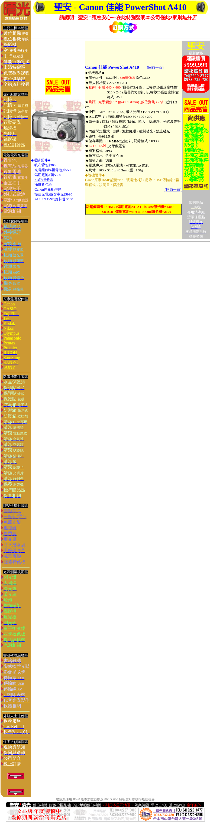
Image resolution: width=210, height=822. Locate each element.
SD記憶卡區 (43, 180)
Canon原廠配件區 (48, 189)
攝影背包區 (43, 184)
